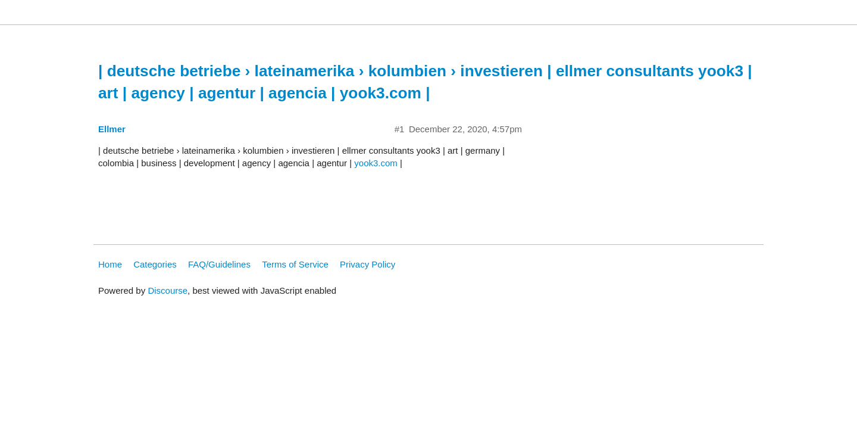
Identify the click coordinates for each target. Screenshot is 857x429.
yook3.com (376, 163)
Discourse (167, 290)
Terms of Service (295, 264)
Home (110, 264)
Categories (155, 264)
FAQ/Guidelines (219, 264)
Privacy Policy (367, 264)
